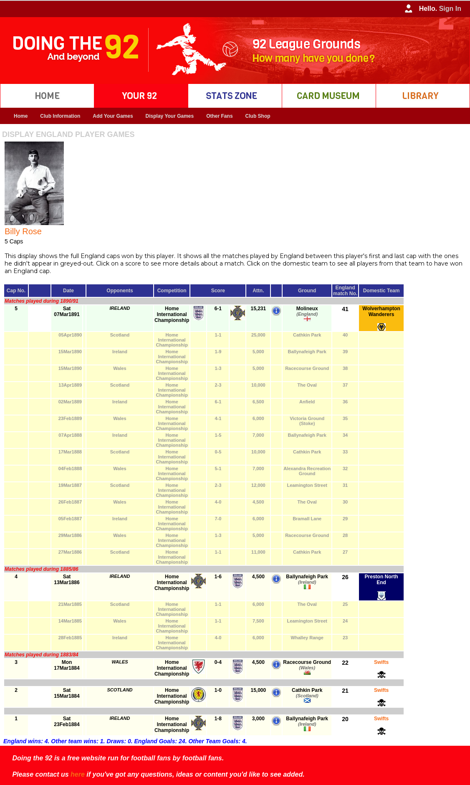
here (78, 774)
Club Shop (257, 116)
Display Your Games (170, 116)
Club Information (60, 116)
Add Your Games (113, 116)
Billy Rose (23, 231)
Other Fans (219, 116)
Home (21, 116)
